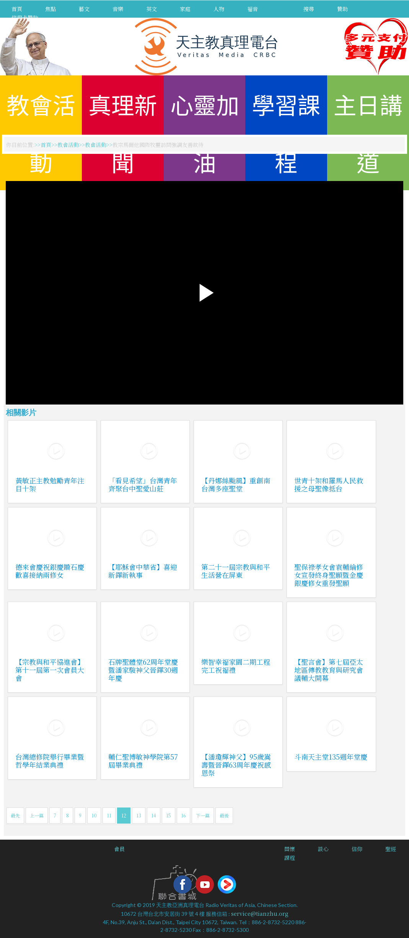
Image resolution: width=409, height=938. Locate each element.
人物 (218, 9)
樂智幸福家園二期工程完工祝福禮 (235, 666)
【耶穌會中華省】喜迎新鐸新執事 (142, 571)
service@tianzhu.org (259, 913)
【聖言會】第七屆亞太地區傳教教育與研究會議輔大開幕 (328, 670)
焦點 (50, 9)
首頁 (16, 9)
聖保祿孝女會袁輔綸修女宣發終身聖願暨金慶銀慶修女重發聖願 (328, 575)
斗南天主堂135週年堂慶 (330, 757)
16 (183, 815)
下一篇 (203, 815)
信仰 (357, 849)
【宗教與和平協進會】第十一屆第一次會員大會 (49, 670)
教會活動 (68, 144)
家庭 (185, 9)
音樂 (117, 9)
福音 (252, 9)
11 (109, 815)
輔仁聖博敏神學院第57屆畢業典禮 (143, 761)
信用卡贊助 (24, 17)
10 (94, 815)
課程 (289, 857)
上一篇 (37, 815)
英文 (151, 9)
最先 (15, 815)
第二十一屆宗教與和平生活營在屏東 (235, 571)
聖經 (390, 849)
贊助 (342, 9)
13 (138, 815)
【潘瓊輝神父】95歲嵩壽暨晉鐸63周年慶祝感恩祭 (236, 765)
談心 (323, 849)
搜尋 (308, 9)
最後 (224, 815)
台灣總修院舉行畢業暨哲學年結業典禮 (49, 761)
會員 (119, 849)
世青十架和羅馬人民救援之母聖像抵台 (328, 484)
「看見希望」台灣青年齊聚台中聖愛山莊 (142, 484)
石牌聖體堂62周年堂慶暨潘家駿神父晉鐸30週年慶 (143, 670)
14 (153, 815)
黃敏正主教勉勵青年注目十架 (49, 484)
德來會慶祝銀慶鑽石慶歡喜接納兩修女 (49, 571)
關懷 (289, 849)
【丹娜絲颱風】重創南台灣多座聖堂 (235, 484)
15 (168, 815)
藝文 (84, 9)
